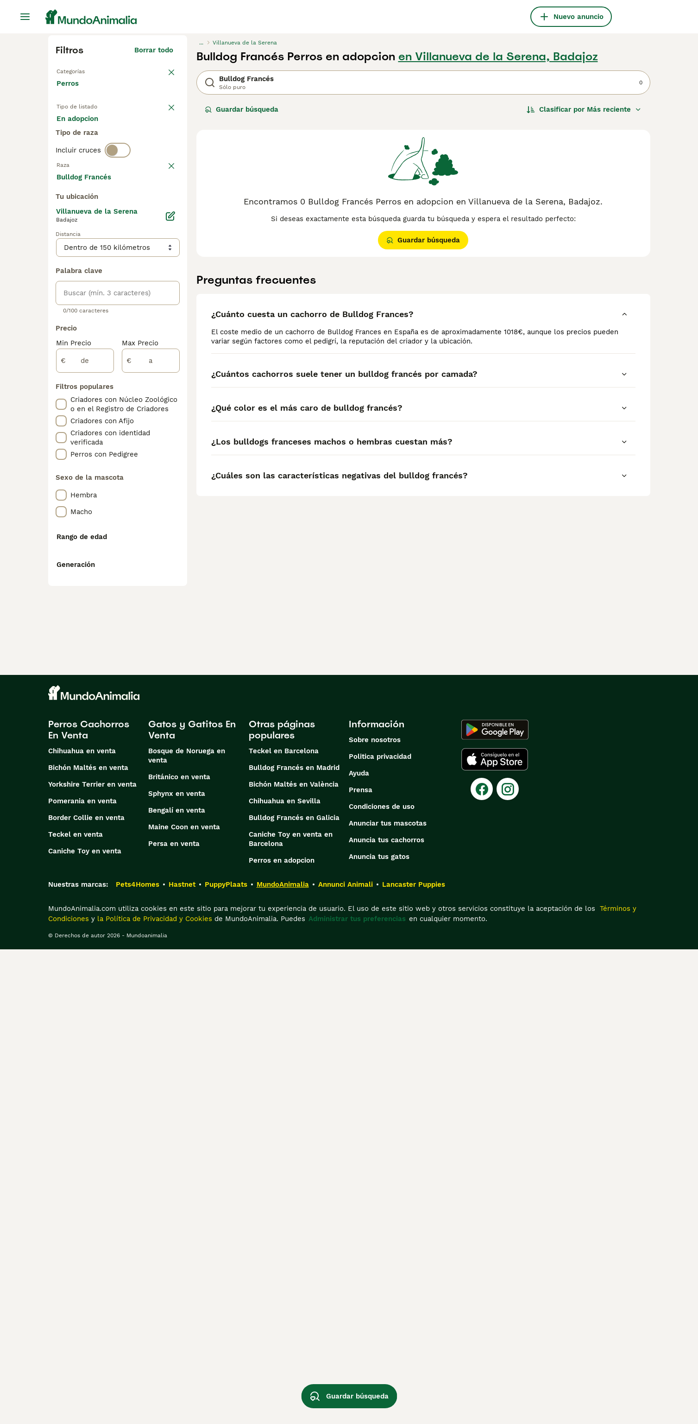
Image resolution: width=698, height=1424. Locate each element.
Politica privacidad (380, 1231)
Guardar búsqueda (241, 109)
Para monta (84, 152)
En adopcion (135, 130)
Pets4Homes (137, 1359)
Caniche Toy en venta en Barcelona (291, 1313)
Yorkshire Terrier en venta (92, 1259)
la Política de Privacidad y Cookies (153, 1393)
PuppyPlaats (226, 1359)
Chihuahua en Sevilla (285, 1275)
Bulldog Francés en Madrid (294, 1242)
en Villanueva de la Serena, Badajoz (498, 56)
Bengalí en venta (176, 1285)
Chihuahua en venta (82, 1225)
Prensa (360, 1264)
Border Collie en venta (86, 1292)
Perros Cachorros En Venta (88, 1204)
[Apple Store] (495, 1234)
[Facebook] (482, 1263)
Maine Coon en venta (184, 1301)
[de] (85, 609)
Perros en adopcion (281, 1335)
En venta (79, 130)
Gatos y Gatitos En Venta (192, 1204)
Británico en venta (179, 1251)
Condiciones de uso (382, 1281)
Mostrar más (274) (149, 424)
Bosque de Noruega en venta (186, 1230)
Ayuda (359, 1248)
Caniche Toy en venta (84, 1326)
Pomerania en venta (82, 1275)
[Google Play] (494, 1204)
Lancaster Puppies (413, 1359)
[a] (151, 609)
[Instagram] (508, 1263)
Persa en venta (174, 1318)
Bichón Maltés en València (294, 1259)
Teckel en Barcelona (284, 1225)
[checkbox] (61, 255)
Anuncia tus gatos (379, 1331)
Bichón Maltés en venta (88, 1242)
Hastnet (182, 1359)
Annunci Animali (345, 1359)
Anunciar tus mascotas (388, 1298)
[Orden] (584, 109)
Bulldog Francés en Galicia (294, 1292)
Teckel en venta (75, 1309)
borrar (162, 207)
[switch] (118, 187)
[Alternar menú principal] (25, 16)
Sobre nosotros (375, 1214)
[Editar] (170, 464)
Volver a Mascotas (88, 70)
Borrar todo (153, 50)
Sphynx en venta (176, 1268)
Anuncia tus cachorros (386, 1314)
